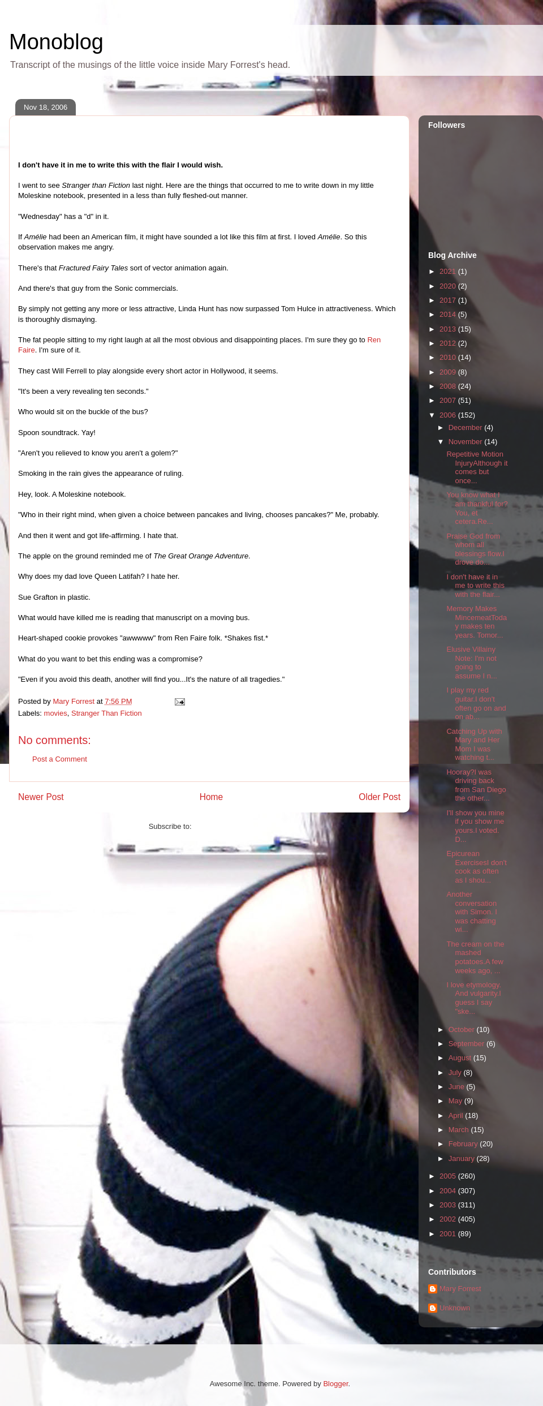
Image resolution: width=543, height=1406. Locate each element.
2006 (448, 415)
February (464, 1144)
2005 (448, 1176)
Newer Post (41, 797)
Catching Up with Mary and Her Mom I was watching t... (474, 744)
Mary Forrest (460, 1288)
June (458, 1086)
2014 (448, 314)
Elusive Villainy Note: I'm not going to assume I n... (471, 662)
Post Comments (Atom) (231, 826)
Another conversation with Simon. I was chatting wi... (471, 912)
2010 (448, 357)
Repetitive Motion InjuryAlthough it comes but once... (476, 467)
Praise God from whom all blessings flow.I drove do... (475, 549)
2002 (448, 1219)
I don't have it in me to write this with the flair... (475, 586)
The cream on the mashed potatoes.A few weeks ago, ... (475, 957)
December (467, 427)
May (456, 1101)
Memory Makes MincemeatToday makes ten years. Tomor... (476, 621)
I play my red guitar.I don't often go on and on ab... (476, 703)
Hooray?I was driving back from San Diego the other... (476, 785)
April (457, 1115)
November (467, 441)
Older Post (379, 797)
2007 (448, 400)
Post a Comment (59, 759)
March (460, 1129)
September (467, 1043)
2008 (448, 386)
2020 (448, 286)
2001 (448, 1233)
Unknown (454, 1308)
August (461, 1058)
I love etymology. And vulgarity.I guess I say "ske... (473, 998)
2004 (448, 1190)
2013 (448, 329)
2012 (448, 343)
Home (211, 797)
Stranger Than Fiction (106, 713)
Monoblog (56, 42)
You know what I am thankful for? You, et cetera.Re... (476, 508)
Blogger (335, 1383)
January (463, 1158)
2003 (448, 1205)
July (456, 1072)
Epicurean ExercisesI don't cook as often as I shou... (476, 866)
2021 (448, 271)
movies (55, 713)
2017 (448, 300)
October (463, 1029)
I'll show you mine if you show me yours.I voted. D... (475, 826)
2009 (448, 372)
